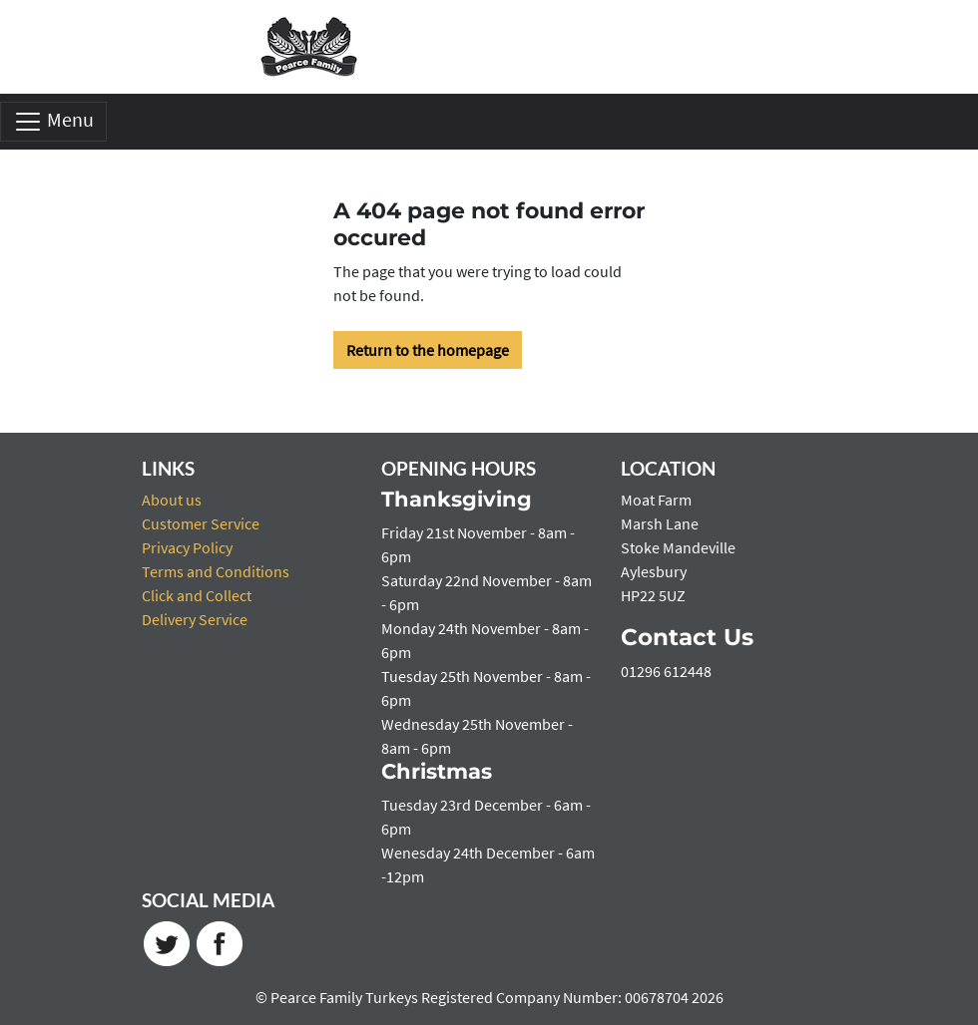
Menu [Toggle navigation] (53, 122)
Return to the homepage (427, 350)
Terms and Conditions (215, 571)
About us (172, 500)
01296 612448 (666, 671)
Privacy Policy (187, 547)
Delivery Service (194, 619)
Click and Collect (196, 595)
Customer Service (200, 523)
